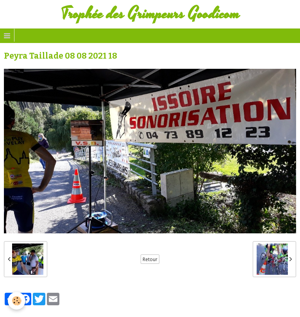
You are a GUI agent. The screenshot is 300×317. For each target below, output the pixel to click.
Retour (150, 259)
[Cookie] (16, 301)
